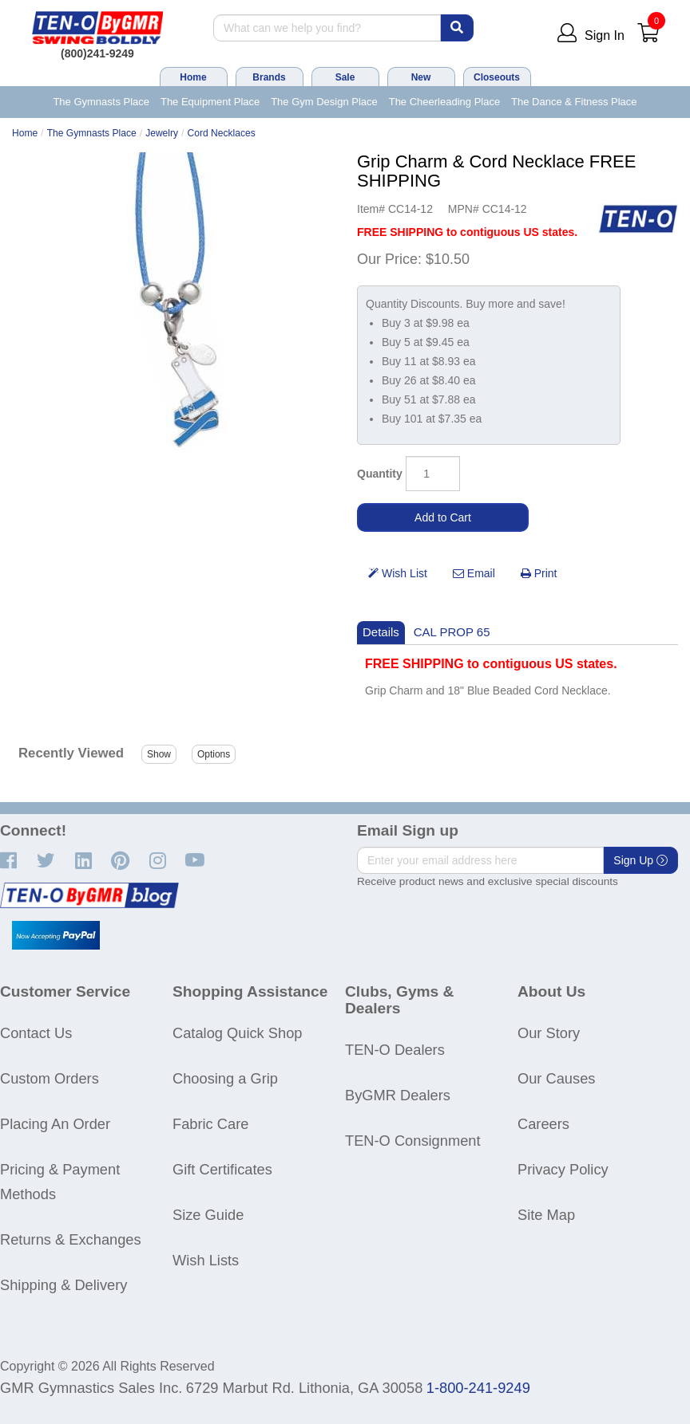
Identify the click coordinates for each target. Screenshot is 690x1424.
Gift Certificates (222, 1169)
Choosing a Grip (225, 1078)
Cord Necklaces (222, 133)
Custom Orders (49, 1078)
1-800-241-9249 (478, 1387)
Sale (345, 77)
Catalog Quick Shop (237, 1033)
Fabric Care (210, 1123)
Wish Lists (205, 1260)
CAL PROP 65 (452, 632)
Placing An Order (55, 1123)
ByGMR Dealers (397, 1095)
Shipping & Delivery (63, 1284)
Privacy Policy (563, 1169)
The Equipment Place (210, 102)
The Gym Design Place (324, 102)
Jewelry (161, 133)
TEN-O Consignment (413, 1140)
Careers (543, 1123)
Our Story (549, 1033)
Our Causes (556, 1078)
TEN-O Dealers (395, 1049)
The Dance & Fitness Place (574, 102)
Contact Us (36, 1033)
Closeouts (497, 77)
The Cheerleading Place (444, 102)
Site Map (546, 1214)
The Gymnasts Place (101, 102)
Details (381, 632)
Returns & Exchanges (70, 1239)
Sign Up (640, 860)
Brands (268, 77)
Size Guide (208, 1214)
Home (193, 77)
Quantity (379, 473)
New (421, 77)
